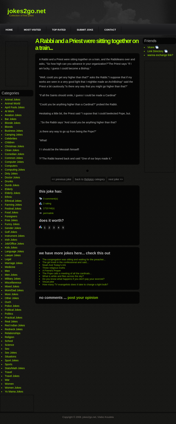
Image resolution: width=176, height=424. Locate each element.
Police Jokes (12, 305)
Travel (8, 372)
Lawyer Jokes (13, 255)
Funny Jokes (12, 224)
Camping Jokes (14, 134)
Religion (9, 337)
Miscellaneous (13, 282)
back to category (90, 179)
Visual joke (48, 281)
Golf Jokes (11, 231)
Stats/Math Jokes (15, 368)
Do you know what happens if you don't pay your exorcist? (73, 279)
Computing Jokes (15, 169)
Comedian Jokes (14, 154)
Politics (9, 313)
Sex (7, 348)
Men (7, 270)
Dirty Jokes (11, 173)
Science (9, 344)
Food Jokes (11, 212)
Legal (8, 259)
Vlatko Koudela (105, 417)
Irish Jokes (11, 239)
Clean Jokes (12, 150)
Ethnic (8, 196)
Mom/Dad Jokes (14, 290)
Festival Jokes (13, 208)
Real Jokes (11, 321)
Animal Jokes (12, 99)
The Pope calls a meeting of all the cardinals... (67, 273)
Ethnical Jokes (13, 200)
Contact (110, 29)
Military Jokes (13, 278)
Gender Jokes (13, 228)
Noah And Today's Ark (54, 265)
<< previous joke (61, 179)
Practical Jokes (13, 317)
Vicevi (150, 47)
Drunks (9, 181)
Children (9, 142)
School (9, 340)
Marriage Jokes (14, 263)
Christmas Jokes (14, 146)
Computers (11, 165)
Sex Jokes (11, 352)
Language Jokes (14, 251)
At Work (9, 111)
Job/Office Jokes (14, 243)
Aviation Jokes (13, 115)
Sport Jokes (12, 360)
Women (9, 383)
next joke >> (115, 179)
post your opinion (83, 298)
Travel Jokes (12, 375)
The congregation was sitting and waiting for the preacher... (73, 259)
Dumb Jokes (12, 185)
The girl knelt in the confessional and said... (65, 262)
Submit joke (85, 29)
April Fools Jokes (15, 107)
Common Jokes (14, 157)
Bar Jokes (10, 119)
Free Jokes (11, 220)
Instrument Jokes (15, 235)
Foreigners (11, 216)
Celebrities (11, 138)
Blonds (9, 126)
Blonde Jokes (12, 122)
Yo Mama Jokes (14, 391)
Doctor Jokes (12, 177)
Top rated (59, 29)
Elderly (9, 189)
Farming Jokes (13, 204)
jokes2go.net (26, 10)
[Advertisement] (17, 64)
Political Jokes (13, 309)
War (7, 379)
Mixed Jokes (12, 286)
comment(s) (51, 198)
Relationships (12, 333)
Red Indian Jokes (15, 325)
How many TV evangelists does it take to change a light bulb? (75, 284)
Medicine (10, 266)
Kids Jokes (11, 247)
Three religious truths (53, 267)
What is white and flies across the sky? (63, 276)
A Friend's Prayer (51, 270)
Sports (8, 364)
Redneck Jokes (14, 329)
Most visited (32, 29)
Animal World (12, 103)
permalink (48, 213)
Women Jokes (13, 387)
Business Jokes (14, 130)
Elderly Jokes (12, 193)
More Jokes (11, 294)
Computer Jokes (14, 161)
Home (9, 29)
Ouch (8, 302)
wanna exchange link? (160, 55)
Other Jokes (12, 298)
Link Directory (155, 51)
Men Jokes (11, 274)
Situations (10, 356)
